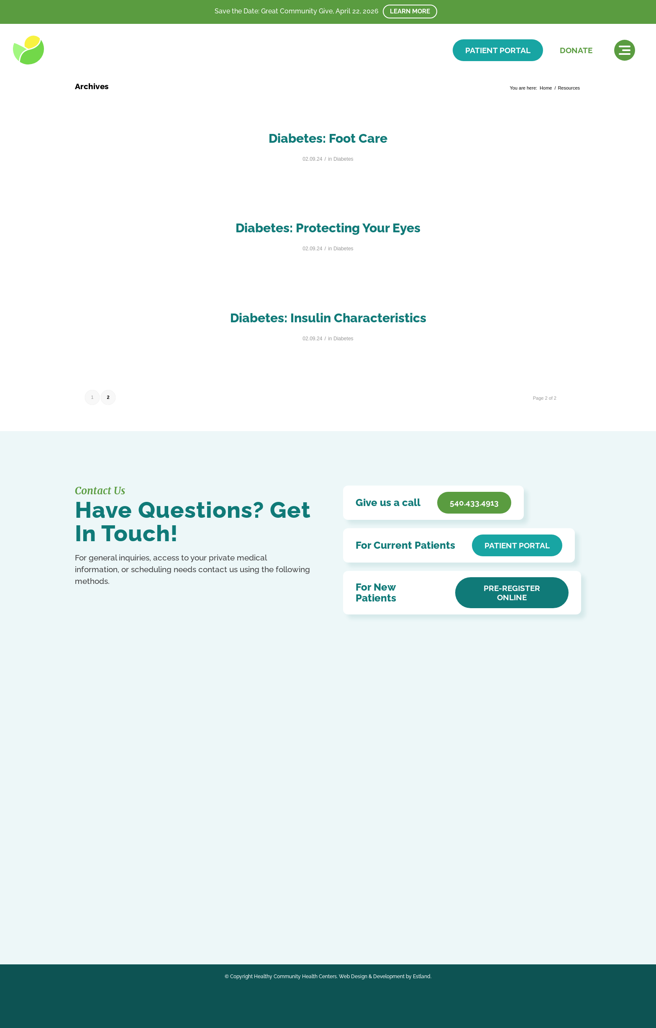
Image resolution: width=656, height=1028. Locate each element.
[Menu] (624, 50)
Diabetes (343, 159)
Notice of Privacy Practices (278, 789)
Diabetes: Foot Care (328, 138)
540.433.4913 (113, 812)
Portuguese (152, 912)
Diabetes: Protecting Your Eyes (328, 228)
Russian (177, 912)
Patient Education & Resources (285, 813)
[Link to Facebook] (82, 882)
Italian (82, 912)
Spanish (198, 912)
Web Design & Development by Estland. (385, 976)
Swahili (83, 921)
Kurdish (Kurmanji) (113, 912)
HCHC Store (257, 849)
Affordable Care (262, 825)
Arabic (82, 903)
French (171, 903)
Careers (251, 837)
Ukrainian (105, 921)
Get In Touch (117, 829)
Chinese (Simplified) (116, 903)
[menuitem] (624, 50)
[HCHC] (70, 50)
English (151, 903)
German (191, 903)
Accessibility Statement (273, 801)
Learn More (410, 11)
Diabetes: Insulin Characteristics (328, 318)
